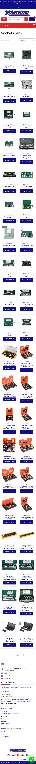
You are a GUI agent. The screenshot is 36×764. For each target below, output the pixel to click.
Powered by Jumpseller (28, 762)
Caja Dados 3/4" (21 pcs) (26, 67)
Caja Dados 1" (9, 67)
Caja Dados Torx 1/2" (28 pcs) (9, 187)
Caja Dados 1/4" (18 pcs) (26, 334)
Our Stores (7, 678)
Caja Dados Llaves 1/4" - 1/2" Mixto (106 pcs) (26, 396)
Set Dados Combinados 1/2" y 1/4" (27, 517)
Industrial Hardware (6, 708)
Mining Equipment (6, 711)
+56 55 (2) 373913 (6, 694)
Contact (3, 731)
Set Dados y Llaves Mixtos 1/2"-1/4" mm (26, 486)
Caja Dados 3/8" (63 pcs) (9, 275)
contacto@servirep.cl (9, 676)
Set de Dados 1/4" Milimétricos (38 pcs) (9, 364)
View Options (9, 70)
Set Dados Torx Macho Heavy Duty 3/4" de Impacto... (27, 608)
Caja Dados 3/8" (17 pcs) (26, 275)
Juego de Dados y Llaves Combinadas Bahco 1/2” (27, 365)
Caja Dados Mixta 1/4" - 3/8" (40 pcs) (9, 608)
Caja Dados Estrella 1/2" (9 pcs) (27, 246)
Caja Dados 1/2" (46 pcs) (9, 126)
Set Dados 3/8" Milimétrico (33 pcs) (27, 457)
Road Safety (4, 716)
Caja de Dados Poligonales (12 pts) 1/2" (26, 156)
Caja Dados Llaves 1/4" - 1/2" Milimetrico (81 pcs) (9, 427)
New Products (5, 721)
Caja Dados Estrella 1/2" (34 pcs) (9, 246)
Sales (2, 719)
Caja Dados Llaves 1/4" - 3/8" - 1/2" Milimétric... (26, 427)
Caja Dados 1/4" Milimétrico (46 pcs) (9, 395)
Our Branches (5, 736)
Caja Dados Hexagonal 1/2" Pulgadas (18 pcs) (26, 577)
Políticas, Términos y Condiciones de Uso (12, 728)
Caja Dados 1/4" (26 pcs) (26, 305)
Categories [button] (18, 25)
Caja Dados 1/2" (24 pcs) (26, 126)
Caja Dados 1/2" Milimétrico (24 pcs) (9, 457)
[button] (19, 7)
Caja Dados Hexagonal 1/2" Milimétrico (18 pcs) (9, 577)
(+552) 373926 (5, 691)
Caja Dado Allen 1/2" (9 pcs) (9, 216)
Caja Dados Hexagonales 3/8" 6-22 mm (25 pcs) (26, 639)
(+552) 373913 (8, 673)
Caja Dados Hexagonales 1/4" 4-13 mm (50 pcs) (9, 639)
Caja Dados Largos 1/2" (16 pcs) (9, 156)
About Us (3, 734)
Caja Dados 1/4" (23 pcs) (9, 334)
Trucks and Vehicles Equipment (9, 713)
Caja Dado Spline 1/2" (26, 216)
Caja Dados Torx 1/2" (26, 187)
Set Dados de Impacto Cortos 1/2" (26, 547)
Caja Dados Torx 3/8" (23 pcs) (9, 305)
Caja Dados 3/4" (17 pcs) (9, 97)
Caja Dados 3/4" (27, 96)
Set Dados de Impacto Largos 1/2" (9, 547)
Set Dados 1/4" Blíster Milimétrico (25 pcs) (9, 517)
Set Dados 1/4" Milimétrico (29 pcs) (9, 486)
